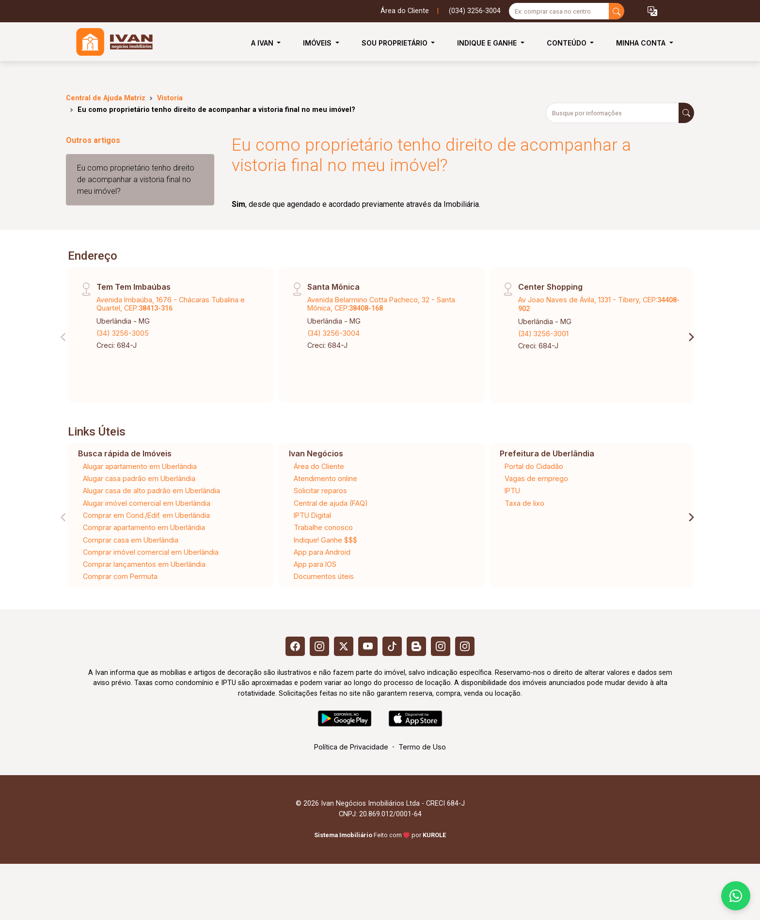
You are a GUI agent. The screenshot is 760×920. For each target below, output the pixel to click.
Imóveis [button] (318, 43)
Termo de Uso (422, 747)
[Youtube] (368, 646)
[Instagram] (319, 646)
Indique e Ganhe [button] (488, 43)
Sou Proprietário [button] (395, 43)
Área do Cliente (404, 11)
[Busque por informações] (612, 113)
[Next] (690, 337)
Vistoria (170, 98)
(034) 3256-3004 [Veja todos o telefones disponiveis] (475, 11)
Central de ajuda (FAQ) (331, 503)
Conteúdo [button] (567, 43)
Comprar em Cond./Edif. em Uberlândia (146, 515)
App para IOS (315, 564)
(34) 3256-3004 (333, 333)
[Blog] (416, 646)
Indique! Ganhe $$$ (325, 540)
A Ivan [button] (263, 43)
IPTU (512, 490)
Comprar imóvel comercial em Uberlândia (151, 552)
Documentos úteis (324, 576)
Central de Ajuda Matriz (105, 98)
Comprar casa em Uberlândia (130, 540)
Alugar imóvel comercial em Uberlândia (146, 503)
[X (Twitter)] (343, 646)
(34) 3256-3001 (543, 333)
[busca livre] (616, 11)
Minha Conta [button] (641, 43)
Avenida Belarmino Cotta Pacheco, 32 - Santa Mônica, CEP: (381, 304)
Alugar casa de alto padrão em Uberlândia (151, 490)
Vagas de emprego (536, 478)
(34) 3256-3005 (122, 333)
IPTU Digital (312, 515)
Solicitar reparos (320, 490)
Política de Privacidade (351, 747)
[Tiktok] (392, 646)
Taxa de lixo (524, 503)
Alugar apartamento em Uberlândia (140, 466)
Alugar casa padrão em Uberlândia (139, 478)
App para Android (322, 552)
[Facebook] (295, 646)
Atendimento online (325, 478)
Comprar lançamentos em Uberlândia (144, 564)
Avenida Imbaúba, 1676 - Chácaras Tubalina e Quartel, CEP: (170, 304)
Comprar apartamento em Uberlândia (144, 527)
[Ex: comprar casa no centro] (559, 11)
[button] (652, 11)
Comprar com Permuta (120, 576)
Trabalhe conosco (323, 527)
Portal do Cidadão (534, 466)
